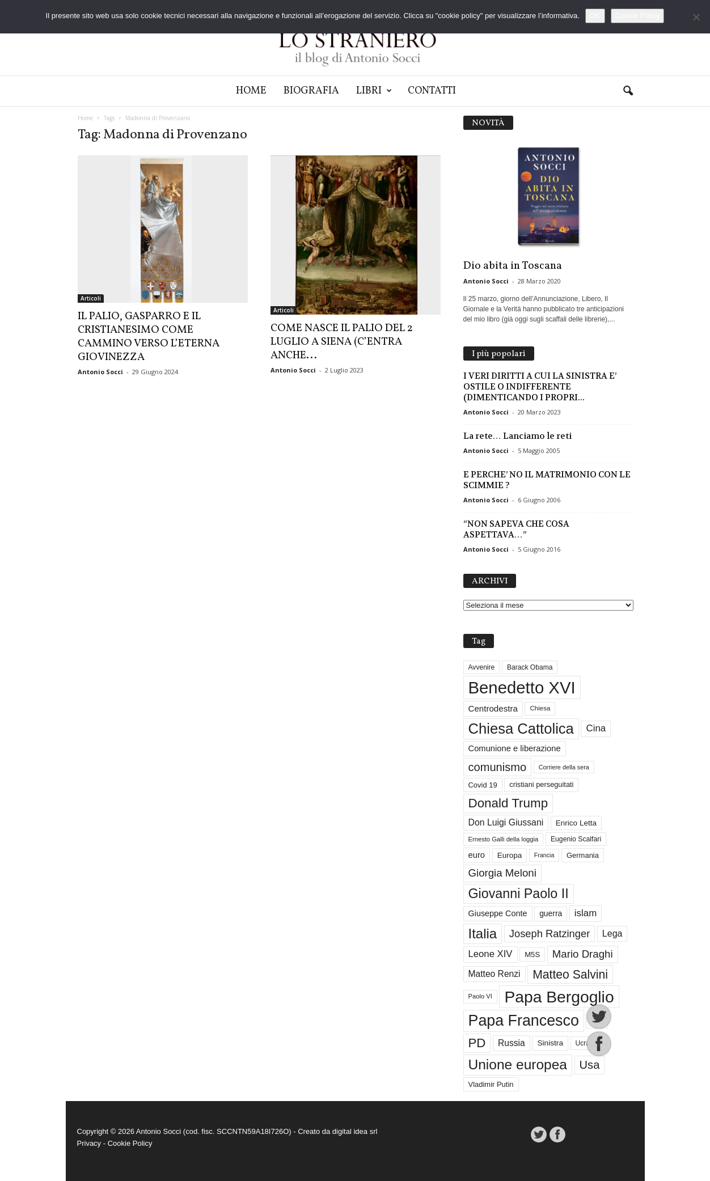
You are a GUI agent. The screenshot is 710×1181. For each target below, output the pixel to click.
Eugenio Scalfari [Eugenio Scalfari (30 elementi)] (576, 839)
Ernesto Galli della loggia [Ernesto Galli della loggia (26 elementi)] (503, 839)
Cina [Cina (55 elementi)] (596, 728)
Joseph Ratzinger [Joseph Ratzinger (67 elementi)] (549, 933)
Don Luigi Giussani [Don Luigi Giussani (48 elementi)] (506, 822)
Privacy (89, 1143)
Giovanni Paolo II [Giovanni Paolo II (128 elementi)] (518, 893)
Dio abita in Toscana (512, 266)
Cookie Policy (130, 1143)
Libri (374, 91)
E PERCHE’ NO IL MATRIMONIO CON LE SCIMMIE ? (547, 480)
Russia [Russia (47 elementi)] (511, 1043)
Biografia (311, 91)
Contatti (432, 91)
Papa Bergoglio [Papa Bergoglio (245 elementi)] (559, 997)
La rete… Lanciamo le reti (517, 436)
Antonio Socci (100, 371)
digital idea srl (355, 1131)
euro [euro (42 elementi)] (476, 855)
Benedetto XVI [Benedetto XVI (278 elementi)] (522, 687)
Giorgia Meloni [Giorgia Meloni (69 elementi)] (502, 873)
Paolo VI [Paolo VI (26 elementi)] (480, 996)
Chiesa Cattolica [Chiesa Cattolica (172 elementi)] (521, 728)
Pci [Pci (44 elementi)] (597, 1021)
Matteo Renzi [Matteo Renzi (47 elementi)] (494, 974)
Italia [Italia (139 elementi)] (482, 933)
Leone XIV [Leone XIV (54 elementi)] (490, 954)
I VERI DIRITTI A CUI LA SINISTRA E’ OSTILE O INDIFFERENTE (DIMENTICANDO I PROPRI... (539, 386)
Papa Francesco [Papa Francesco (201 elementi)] (523, 1020)
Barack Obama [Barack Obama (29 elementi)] (530, 667)
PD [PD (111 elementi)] (477, 1043)
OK (595, 15)
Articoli (91, 298)
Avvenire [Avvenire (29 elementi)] (481, 667)
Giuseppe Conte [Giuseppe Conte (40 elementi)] (497, 913)
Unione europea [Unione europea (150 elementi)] (517, 1064)
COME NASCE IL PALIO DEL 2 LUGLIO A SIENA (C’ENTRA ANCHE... (342, 342)
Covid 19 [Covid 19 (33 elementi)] (482, 785)
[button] (627, 91)
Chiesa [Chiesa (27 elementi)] (540, 708)
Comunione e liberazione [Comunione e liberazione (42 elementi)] (514, 748)
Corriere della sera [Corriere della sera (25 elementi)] (564, 767)
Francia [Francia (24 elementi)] (544, 855)
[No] (695, 17)
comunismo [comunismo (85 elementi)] (497, 767)
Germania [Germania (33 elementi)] (583, 855)
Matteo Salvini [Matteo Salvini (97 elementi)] (570, 974)
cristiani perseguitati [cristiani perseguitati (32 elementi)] (541, 784)
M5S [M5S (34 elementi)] (532, 954)
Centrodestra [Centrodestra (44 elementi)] (493, 708)
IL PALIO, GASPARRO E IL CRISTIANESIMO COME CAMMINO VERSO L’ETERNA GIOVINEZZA (148, 337)
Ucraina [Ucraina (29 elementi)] (587, 1043)
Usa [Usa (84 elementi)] (590, 1065)
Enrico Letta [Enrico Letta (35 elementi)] (576, 823)
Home (251, 91)
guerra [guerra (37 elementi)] (550, 913)
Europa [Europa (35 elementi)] (509, 855)
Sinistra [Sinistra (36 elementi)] (550, 1043)
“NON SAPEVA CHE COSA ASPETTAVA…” (516, 529)
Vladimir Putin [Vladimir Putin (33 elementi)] (491, 1084)
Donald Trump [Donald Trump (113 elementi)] (508, 803)
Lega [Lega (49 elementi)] (612, 933)
